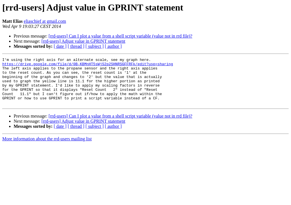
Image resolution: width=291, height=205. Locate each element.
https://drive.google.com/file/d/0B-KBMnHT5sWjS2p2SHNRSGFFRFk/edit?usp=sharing (87, 65)
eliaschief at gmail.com (45, 21)
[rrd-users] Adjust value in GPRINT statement (83, 41)
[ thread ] (76, 46)
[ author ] (113, 46)
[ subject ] (95, 46)
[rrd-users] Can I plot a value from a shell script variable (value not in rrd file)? (120, 36)
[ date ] (60, 46)
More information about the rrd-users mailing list (47, 148)
